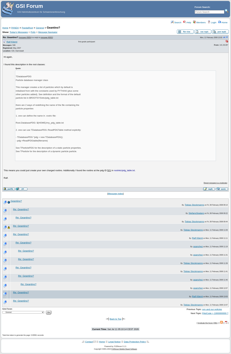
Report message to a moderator (215, 183)
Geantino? (16, 201)
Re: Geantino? (10, 37)
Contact (89, 341)
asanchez (198, 246)
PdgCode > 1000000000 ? (215, 313)
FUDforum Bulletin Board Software (124, 349)
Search (176, 22)
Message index (115, 193)
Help (187, 22)
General (40, 28)
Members (199, 22)
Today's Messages (19, 32)
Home (222, 22)
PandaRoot (27, 28)
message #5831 (46, 37)
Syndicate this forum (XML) (208, 323)
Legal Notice (114, 341)
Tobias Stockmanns (194, 205)
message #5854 (25, 37)
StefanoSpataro (196, 213)
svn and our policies (212, 309)
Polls (33, 32)
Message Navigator (47, 32)
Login (212, 22)
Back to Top (115, 319)
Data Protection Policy (135, 341)
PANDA (15, 28)
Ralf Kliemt (12, 42)
